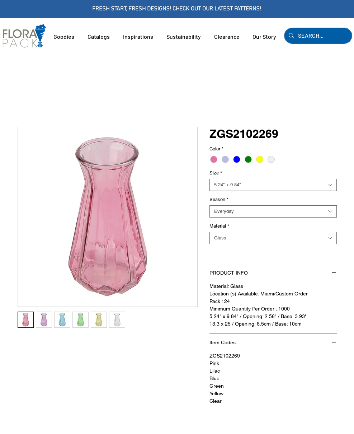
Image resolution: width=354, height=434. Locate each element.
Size (215, 173)
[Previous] (37, 9)
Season (218, 199)
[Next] (316, 9)
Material (219, 226)
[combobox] (273, 185)
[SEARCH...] (317, 35)
